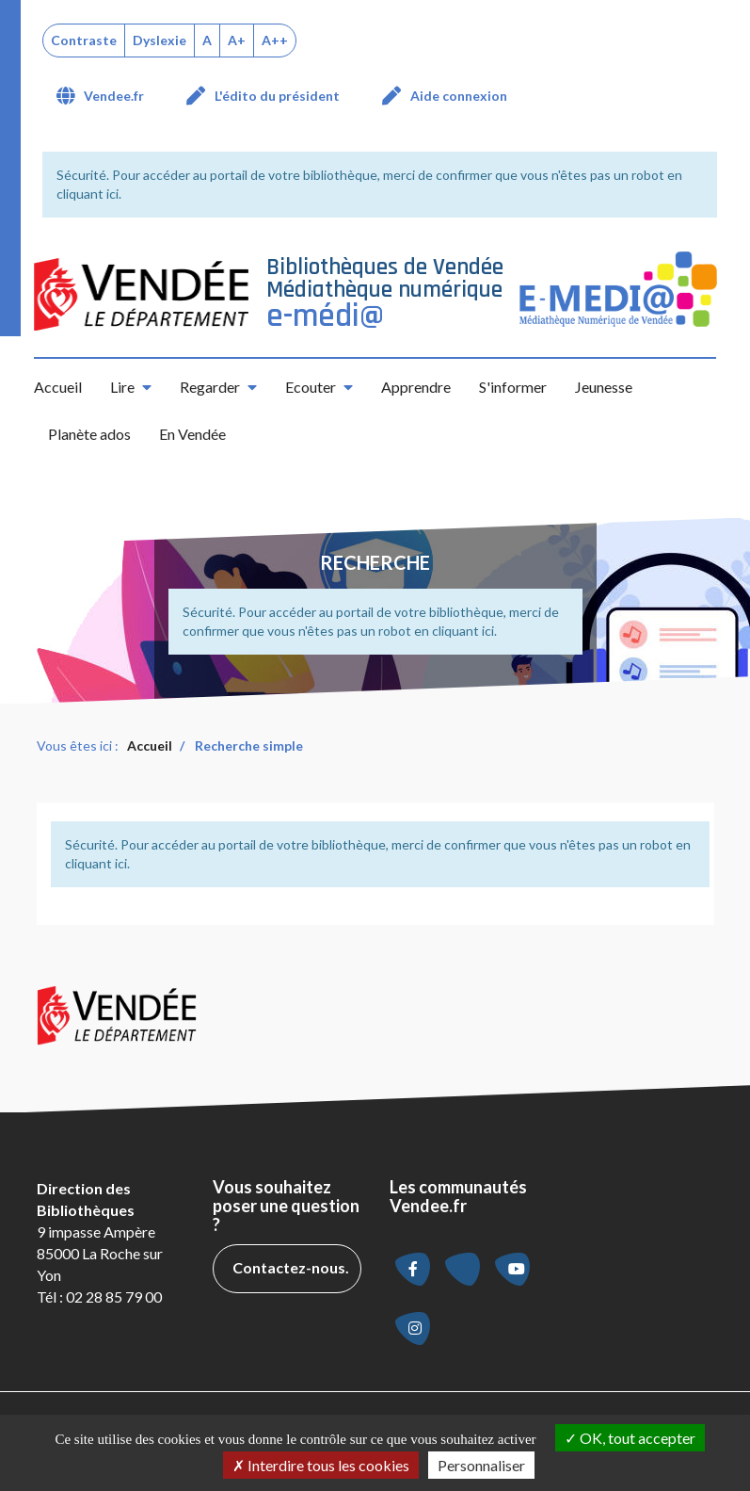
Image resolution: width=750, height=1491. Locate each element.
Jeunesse (603, 387)
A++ (275, 40)
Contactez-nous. (290, 1267)
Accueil (58, 387)
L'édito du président (277, 96)
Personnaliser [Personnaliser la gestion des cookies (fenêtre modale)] (481, 1465)
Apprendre (416, 387)
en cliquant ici (454, 631)
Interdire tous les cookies (320, 1465)
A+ (237, 40)
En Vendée (192, 434)
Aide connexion (458, 96)
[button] (131, 387)
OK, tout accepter (630, 1438)
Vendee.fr (114, 96)
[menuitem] (107, 96)
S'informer (513, 387)
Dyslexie (159, 40)
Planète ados (89, 434)
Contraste (84, 40)
